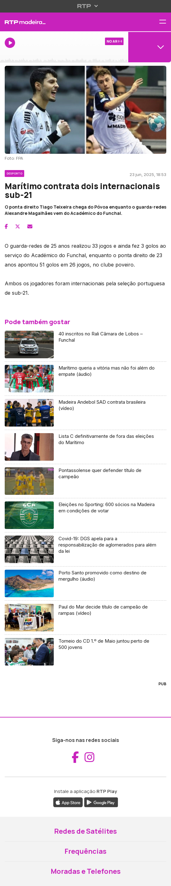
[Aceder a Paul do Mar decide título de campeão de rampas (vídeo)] (85, 618)
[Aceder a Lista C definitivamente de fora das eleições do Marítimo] (85, 447)
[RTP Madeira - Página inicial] (57, 22)
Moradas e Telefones (86, 871)
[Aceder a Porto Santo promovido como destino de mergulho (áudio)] (85, 584)
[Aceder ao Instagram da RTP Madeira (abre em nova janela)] (90, 757)
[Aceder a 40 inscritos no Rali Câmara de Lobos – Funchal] (85, 345)
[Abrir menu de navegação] (165, 22)
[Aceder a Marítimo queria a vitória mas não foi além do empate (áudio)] (85, 379)
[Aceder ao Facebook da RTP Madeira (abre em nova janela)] (75, 757)
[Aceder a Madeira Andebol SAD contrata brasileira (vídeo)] (85, 413)
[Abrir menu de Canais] (149, 47)
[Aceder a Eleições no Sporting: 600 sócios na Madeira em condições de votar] (85, 515)
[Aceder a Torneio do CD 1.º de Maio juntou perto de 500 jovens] (85, 652)
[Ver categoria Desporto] (14, 172)
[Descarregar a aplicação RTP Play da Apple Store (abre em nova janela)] (68, 801)
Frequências (85, 851)
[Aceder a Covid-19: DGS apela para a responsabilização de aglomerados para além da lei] (85, 549)
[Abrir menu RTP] (86, 6)
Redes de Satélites (85, 831)
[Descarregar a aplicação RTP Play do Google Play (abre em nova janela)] (101, 801)
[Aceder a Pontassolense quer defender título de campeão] (85, 481)
